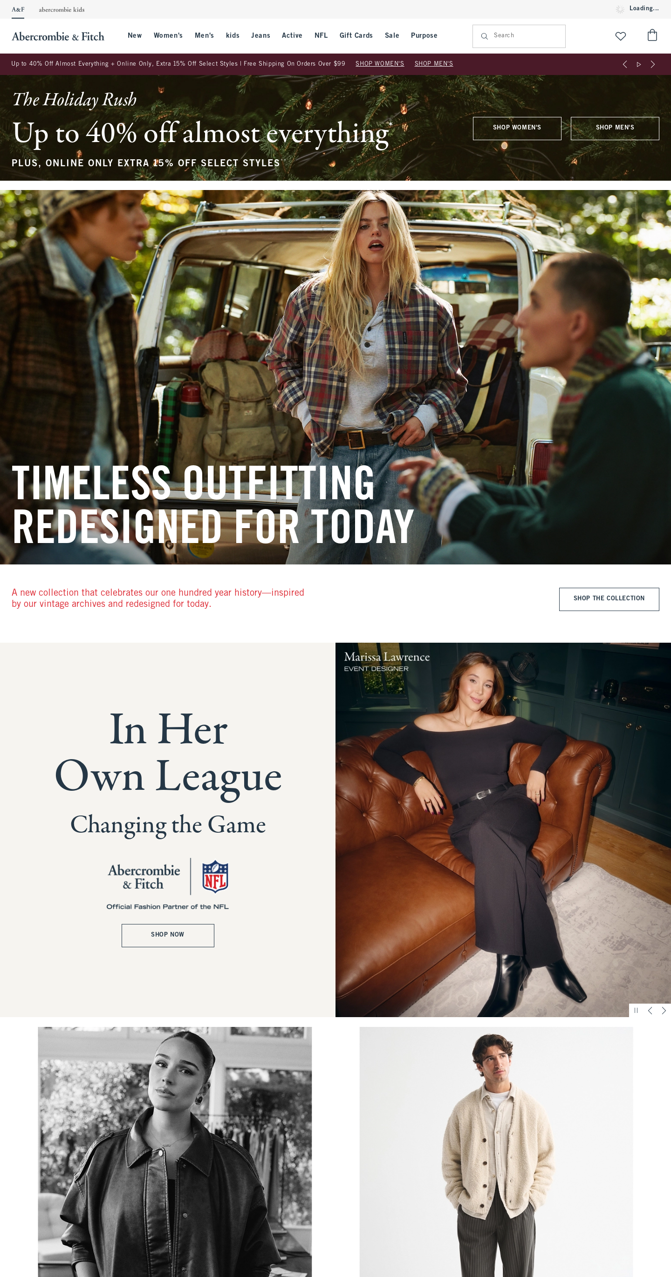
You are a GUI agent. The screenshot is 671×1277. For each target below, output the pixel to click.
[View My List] (620, 36)
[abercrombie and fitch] (62, 36)
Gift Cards (356, 36)
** (284, 161)
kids (233, 36)
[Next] (653, 64)
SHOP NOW (168, 935)
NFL (321, 36)
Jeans (260, 36)
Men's (204, 36)
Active (292, 36)
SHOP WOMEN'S (380, 64)
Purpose (424, 36)
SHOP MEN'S (434, 64)
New (135, 36)
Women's (168, 36)
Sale (392, 36)
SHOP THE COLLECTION (609, 599)
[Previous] (625, 64)
